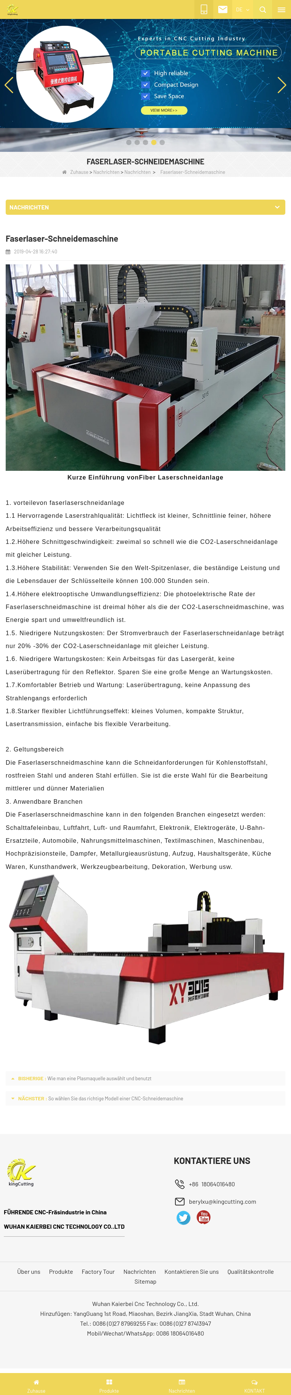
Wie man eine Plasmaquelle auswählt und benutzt (99, 1078)
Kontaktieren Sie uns (191, 1271)
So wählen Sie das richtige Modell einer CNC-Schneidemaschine (115, 1098)
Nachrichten (106, 172)
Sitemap (145, 1281)
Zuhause (75, 172)
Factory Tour (98, 1271)
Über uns (28, 1271)
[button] (128, 142)
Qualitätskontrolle (250, 1271)
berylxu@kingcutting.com (222, 1201)
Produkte (61, 1271)
